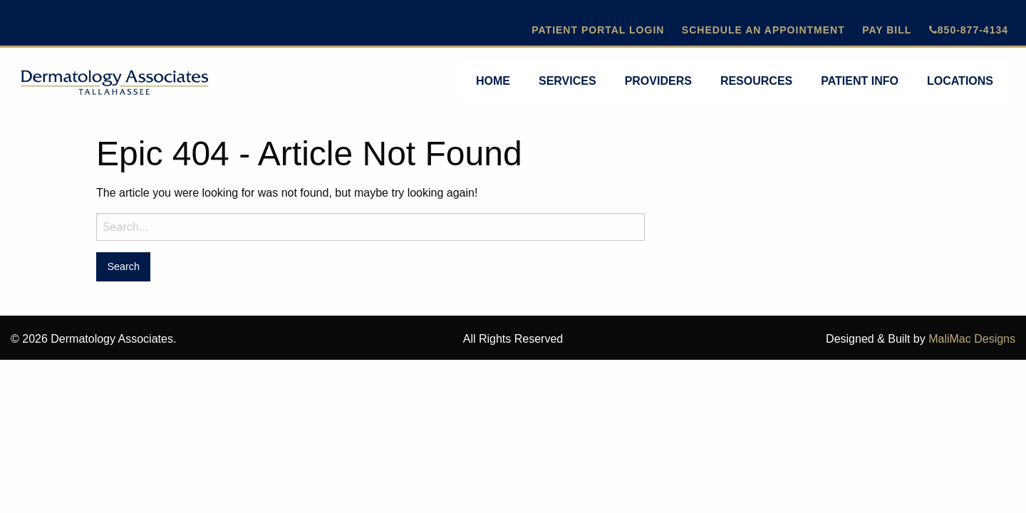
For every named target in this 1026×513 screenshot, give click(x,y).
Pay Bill (886, 30)
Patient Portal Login (598, 30)
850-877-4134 (968, 30)
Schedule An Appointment (763, 30)
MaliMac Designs (971, 339)
